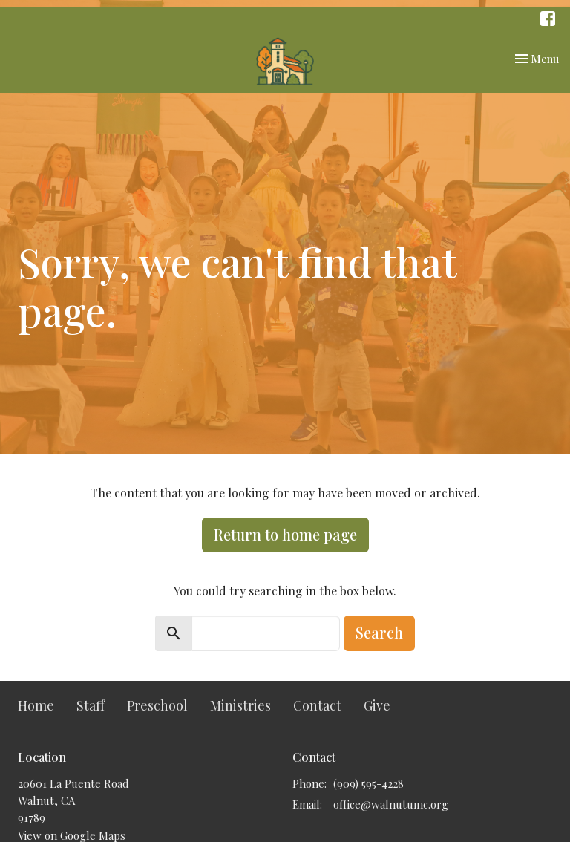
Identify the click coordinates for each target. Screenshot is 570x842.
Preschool (157, 705)
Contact (317, 705)
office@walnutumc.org (390, 804)
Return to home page (285, 534)
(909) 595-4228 (368, 783)
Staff (90, 705)
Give (377, 705)
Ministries (240, 705)
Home (36, 705)
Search (379, 632)
